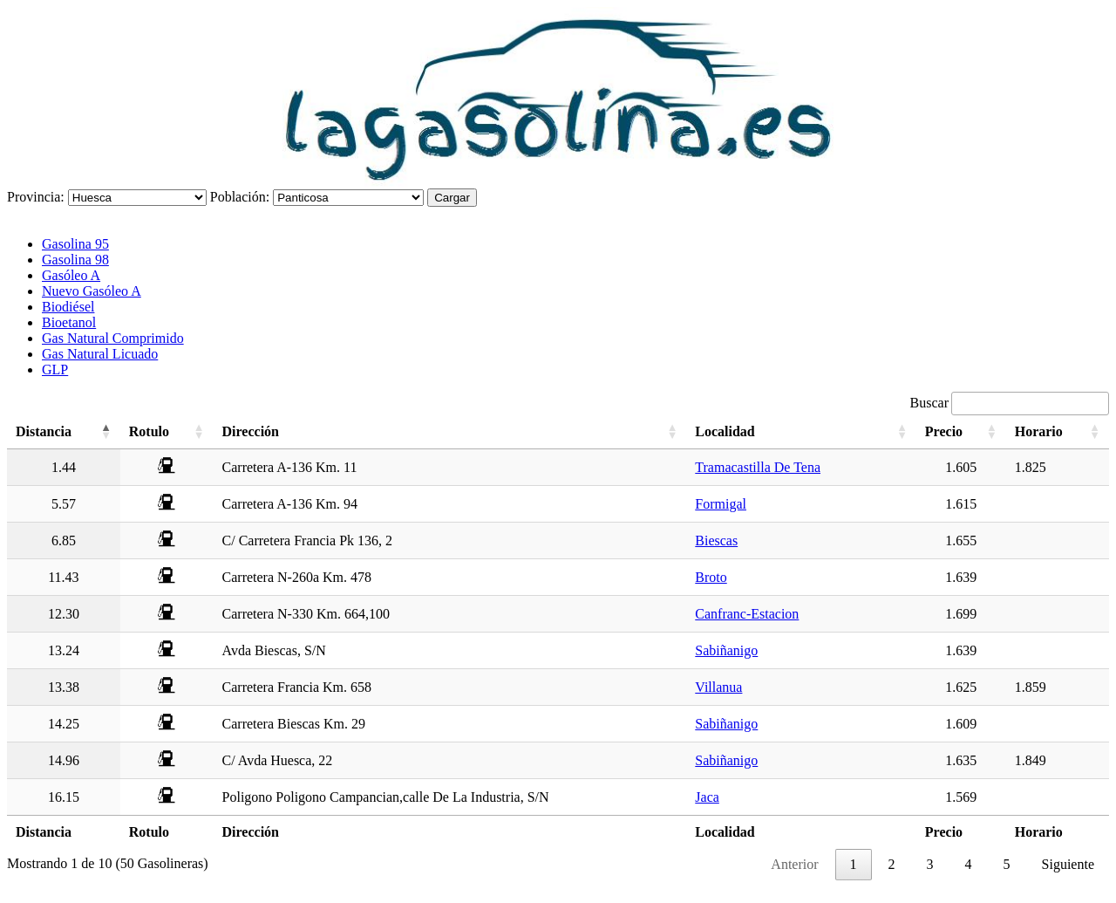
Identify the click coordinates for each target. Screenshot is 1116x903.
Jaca (707, 797)
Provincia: (36, 196)
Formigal (720, 503)
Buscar (1009, 402)
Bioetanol (69, 322)
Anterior (794, 864)
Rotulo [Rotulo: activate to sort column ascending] (149, 431)
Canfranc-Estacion (747, 613)
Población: (239, 196)
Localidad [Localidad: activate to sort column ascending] (724, 431)
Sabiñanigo (726, 650)
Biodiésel (68, 306)
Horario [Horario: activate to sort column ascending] (1039, 431)
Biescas (716, 540)
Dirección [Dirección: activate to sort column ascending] (250, 431)
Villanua (718, 687)
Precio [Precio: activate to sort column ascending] (944, 431)
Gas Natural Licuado (100, 353)
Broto (710, 577)
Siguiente (1068, 864)
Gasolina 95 (75, 243)
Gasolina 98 (75, 259)
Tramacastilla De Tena (757, 467)
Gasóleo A (71, 275)
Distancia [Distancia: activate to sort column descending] (43, 431)
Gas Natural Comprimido (113, 338)
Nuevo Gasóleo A (91, 291)
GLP (55, 369)
